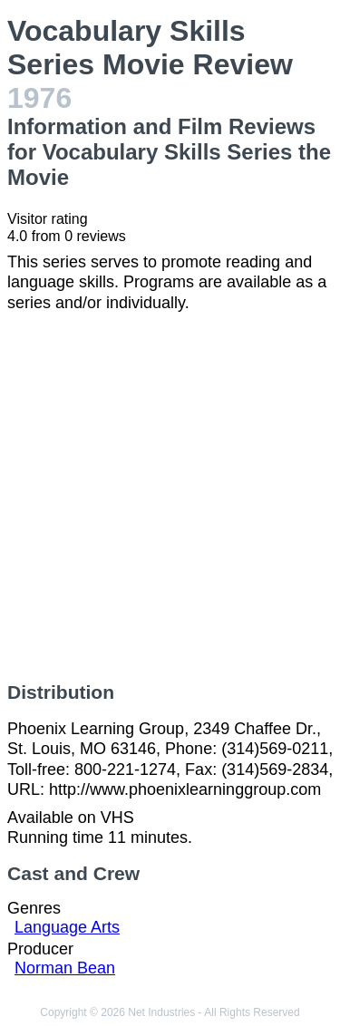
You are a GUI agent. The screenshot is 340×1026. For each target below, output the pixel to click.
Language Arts (67, 927)
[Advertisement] (170, 497)
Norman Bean (65, 968)
